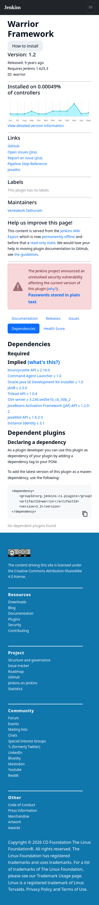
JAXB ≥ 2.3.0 (17, 387)
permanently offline (58, 236)
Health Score (54, 328)
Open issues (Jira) (22, 152)
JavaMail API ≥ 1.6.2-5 (25, 417)
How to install (25, 46)
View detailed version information (36, 125)
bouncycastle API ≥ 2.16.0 (29, 370)
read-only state (42, 242)
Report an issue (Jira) (25, 157)
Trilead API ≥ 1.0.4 (22, 393)
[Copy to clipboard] (85, 514)
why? (52, 288)
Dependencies (23, 328)
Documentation (25, 318)
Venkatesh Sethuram (25, 210)
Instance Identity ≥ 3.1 (26, 423)
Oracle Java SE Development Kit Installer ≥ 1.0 (45, 381)
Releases (53, 318)
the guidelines (26, 254)
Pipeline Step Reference (27, 163)
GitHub (14, 146)
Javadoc (14, 169)
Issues (74, 318)
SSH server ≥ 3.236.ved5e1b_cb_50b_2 (39, 399)
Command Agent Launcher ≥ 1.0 (34, 375)
